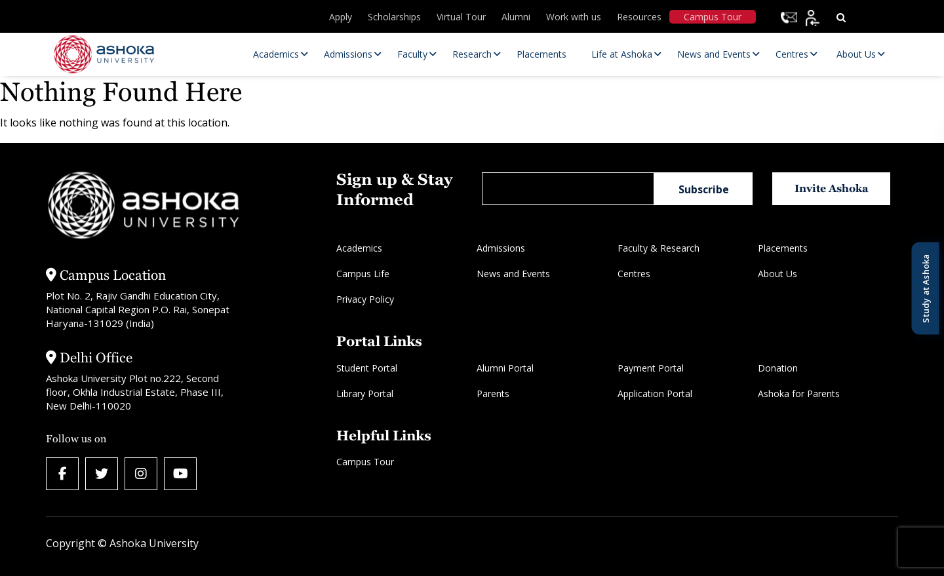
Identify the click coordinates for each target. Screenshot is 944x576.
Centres (634, 273)
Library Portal (364, 393)
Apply (340, 17)
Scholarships (394, 17)
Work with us (573, 17)
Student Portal (366, 368)
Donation (778, 368)
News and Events (513, 273)
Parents (493, 393)
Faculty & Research (658, 248)
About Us (777, 273)
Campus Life (362, 273)
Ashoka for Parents (799, 393)
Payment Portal (651, 368)
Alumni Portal (505, 368)
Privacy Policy (365, 299)
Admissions (501, 248)
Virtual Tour (461, 17)
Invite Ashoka (832, 188)
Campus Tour (712, 17)
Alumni (516, 17)
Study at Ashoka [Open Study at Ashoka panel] (925, 288)
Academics (359, 248)
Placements (783, 248)
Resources (639, 17)
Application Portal (655, 393)
